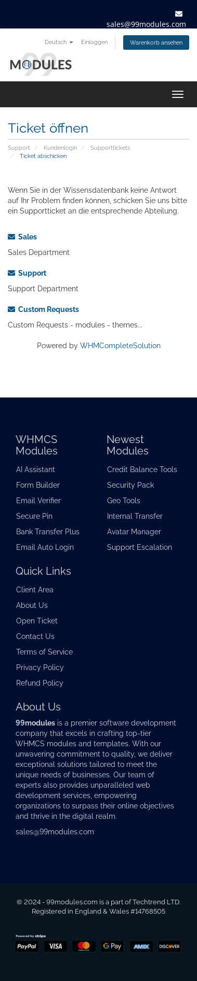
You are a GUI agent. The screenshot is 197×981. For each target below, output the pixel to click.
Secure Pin (34, 516)
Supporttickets (110, 147)
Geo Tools (123, 500)
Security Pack (130, 485)
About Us (32, 605)
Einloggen (94, 42)
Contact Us (35, 636)
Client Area (35, 590)
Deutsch (59, 42)
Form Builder (38, 485)
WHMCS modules (46, 744)
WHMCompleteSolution (120, 346)
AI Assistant (35, 469)
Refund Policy (39, 683)
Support (19, 147)
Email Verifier (38, 500)
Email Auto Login (45, 547)
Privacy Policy (40, 667)
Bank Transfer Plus (48, 532)
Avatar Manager (134, 532)
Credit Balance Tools (142, 469)
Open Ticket (37, 621)
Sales (22, 237)
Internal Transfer (135, 516)
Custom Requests (43, 309)
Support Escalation (139, 547)
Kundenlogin (60, 147)
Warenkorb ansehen (156, 42)
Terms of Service (44, 652)
